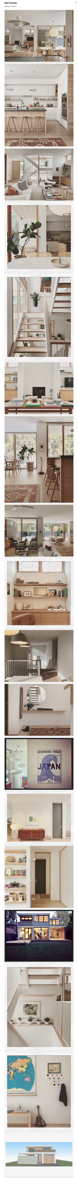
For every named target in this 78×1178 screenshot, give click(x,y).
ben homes (11, 3)
